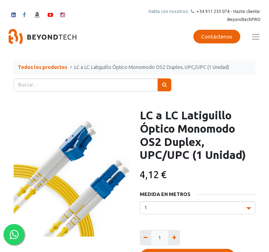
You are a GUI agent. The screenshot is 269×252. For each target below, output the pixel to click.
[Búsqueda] (164, 84)
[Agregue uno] (174, 237)
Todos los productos (42, 67)
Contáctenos (216, 37)
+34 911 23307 (211, 11)
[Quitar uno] (145, 237)
